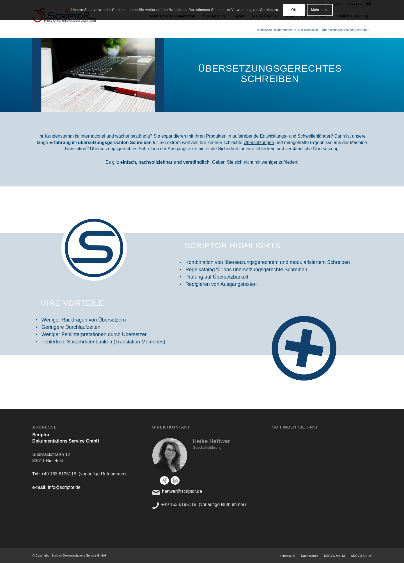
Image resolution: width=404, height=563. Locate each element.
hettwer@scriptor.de (182, 491)
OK (294, 10)
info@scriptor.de (64, 487)
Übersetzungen (259, 142)
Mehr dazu (320, 10)
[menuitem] (287, 555)
